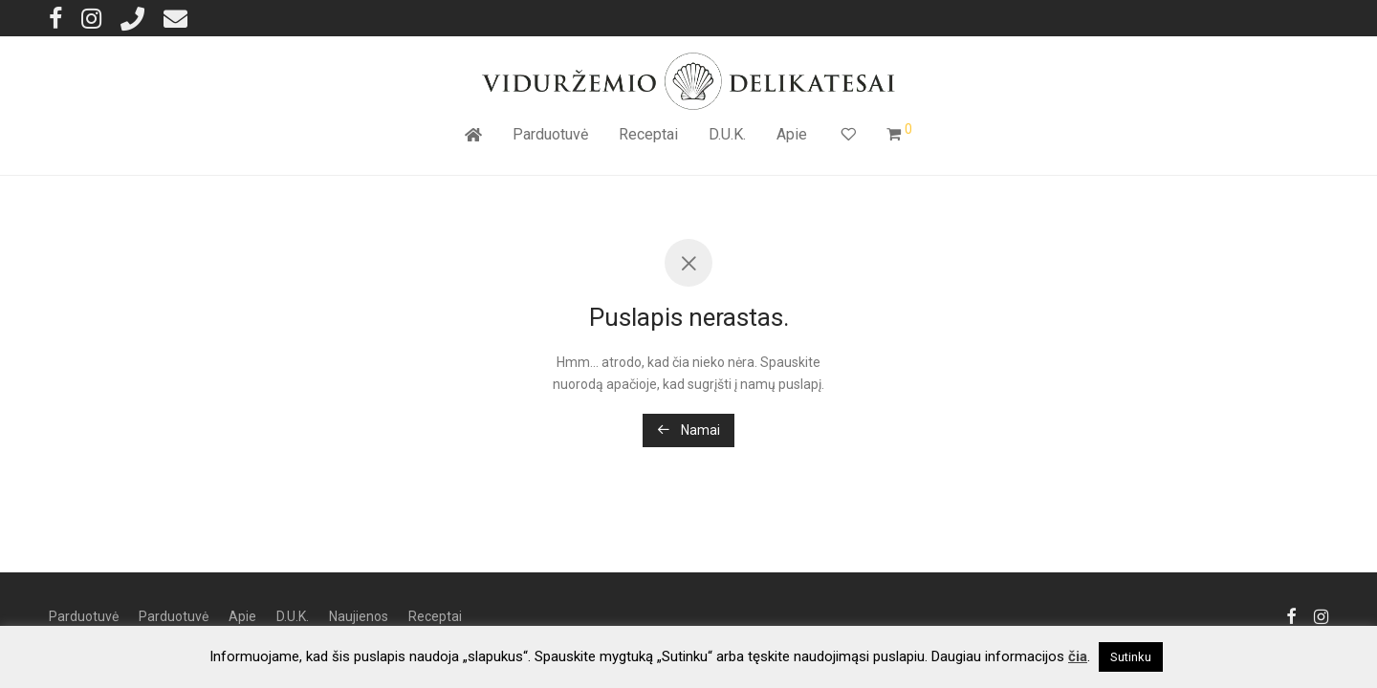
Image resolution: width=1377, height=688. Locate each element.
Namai (688, 430)
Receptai (648, 134)
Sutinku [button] (1130, 657)
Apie (791, 134)
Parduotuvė (550, 134)
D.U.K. (727, 134)
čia (1077, 656)
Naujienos (358, 616)
